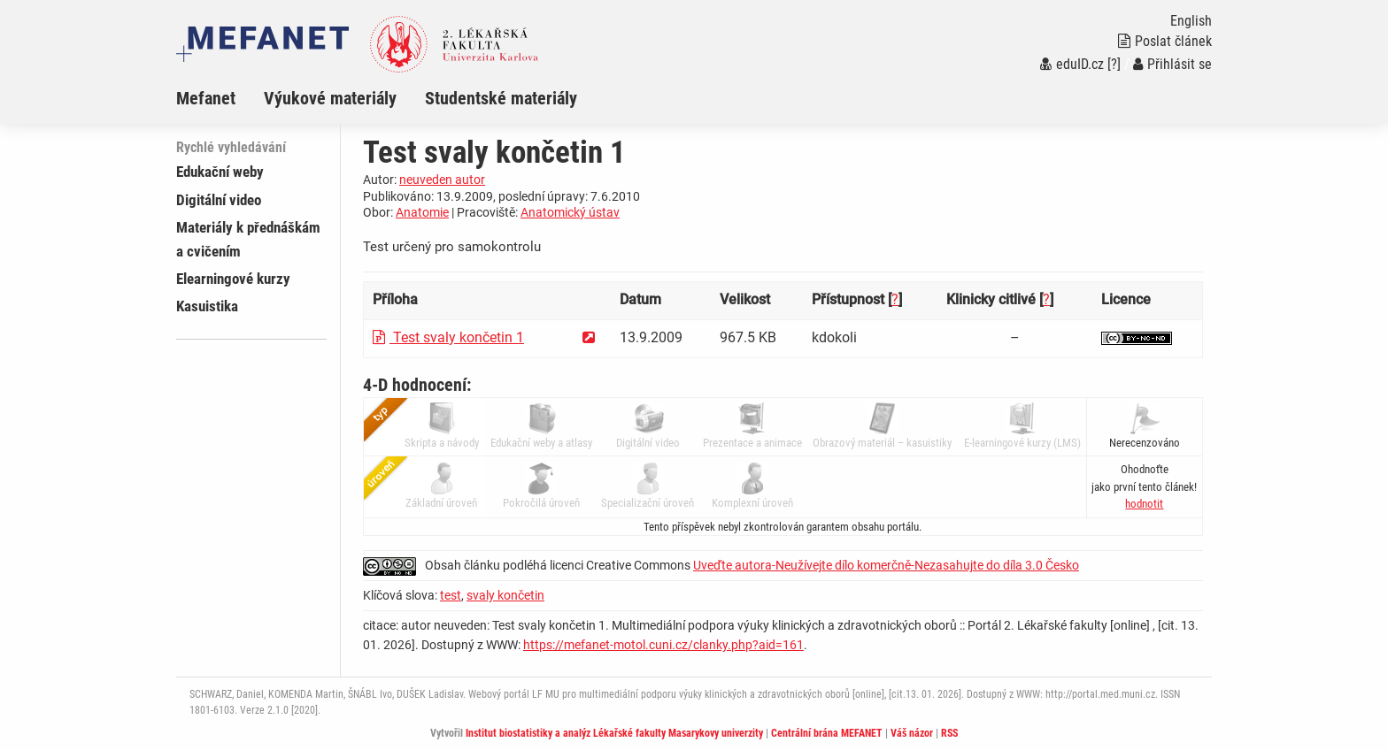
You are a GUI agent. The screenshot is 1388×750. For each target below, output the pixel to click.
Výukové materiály (330, 98)
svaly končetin (505, 595)
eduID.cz (1072, 64)
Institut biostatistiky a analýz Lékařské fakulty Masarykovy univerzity (614, 733)
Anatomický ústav (570, 212)
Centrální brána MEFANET (827, 733)
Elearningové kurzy (233, 278)
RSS (949, 733)
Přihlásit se (1172, 64)
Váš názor (912, 733)
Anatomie (422, 212)
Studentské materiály (501, 98)
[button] (1144, 503)
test (450, 595)
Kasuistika (207, 306)
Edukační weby (220, 171)
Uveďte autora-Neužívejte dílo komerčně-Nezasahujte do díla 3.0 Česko (886, 565)
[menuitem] (220, 98)
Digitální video (218, 200)
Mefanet (205, 98)
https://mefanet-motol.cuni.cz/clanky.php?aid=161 (663, 645)
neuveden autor (442, 179)
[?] (1114, 64)
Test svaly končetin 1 (448, 337)
